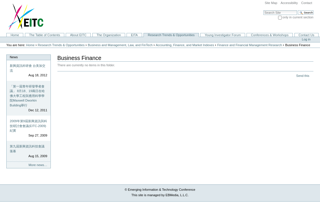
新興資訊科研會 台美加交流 (27, 68)
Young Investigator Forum (223, 35)
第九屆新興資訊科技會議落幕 (27, 149)
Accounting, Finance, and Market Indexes (185, 45)
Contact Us (306, 35)
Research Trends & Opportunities (171, 35)
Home (15, 35)
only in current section (298, 17)
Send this (302, 75)
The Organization (108, 35)
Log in (306, 39)
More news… (38, 165)
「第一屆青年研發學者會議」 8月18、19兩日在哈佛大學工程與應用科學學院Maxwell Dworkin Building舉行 (27, 96)
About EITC (78, 35)
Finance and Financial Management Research (249, 45)
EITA (134, 35)
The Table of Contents (44, 35)
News (14, 57)
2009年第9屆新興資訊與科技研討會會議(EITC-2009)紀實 (28, 125)
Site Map (271, 3)
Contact (306, 3)
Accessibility (289, 3)
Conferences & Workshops (269, 35)
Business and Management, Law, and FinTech (120, 45)
